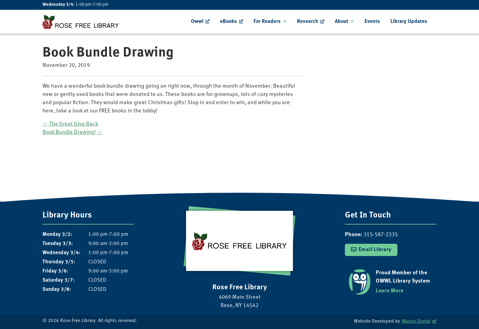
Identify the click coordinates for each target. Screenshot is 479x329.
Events (372, 21)
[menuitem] (200, 22)
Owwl (197, 21)
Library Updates (408, 21)
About (341, 21)
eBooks (228, 21)
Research (307, 21)
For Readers (267, 21)
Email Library (375, 250)
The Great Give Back (70, 124)
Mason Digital (416, 321)
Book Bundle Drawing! (72, 132)
